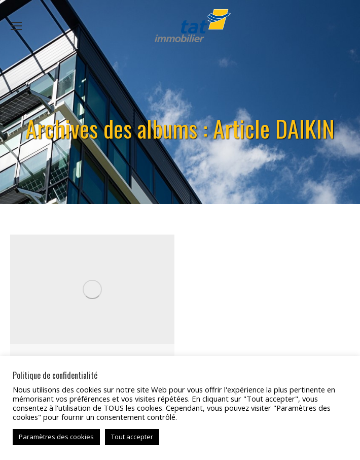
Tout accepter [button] (132, 436)
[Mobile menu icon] (16, 26)
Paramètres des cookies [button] (56, 436)
